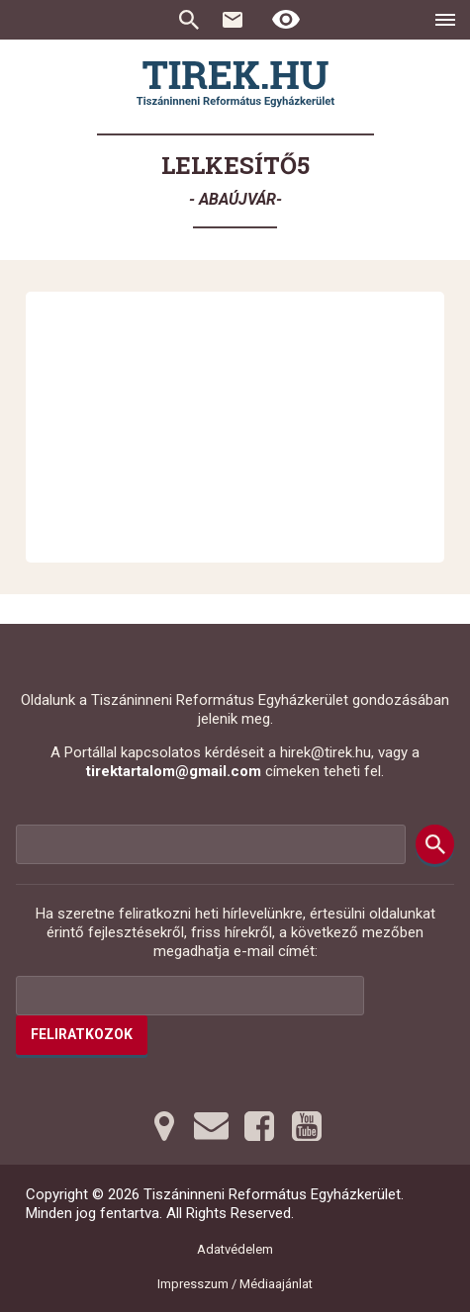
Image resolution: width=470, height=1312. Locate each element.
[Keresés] (435, 844)
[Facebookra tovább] (259, 1126)
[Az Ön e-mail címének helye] (190, 995)
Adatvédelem (235, 1249)
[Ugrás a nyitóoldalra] (235, 84)
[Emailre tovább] (211, 1126)
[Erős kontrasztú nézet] (286, 20)
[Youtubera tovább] (306, 1126)
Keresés (189, 20)
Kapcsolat (232, 20)
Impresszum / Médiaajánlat (235, 1283)
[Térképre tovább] (164, 1126)
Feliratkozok (82, 1034)
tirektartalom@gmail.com (173, 771)
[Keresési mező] (211, 844)
